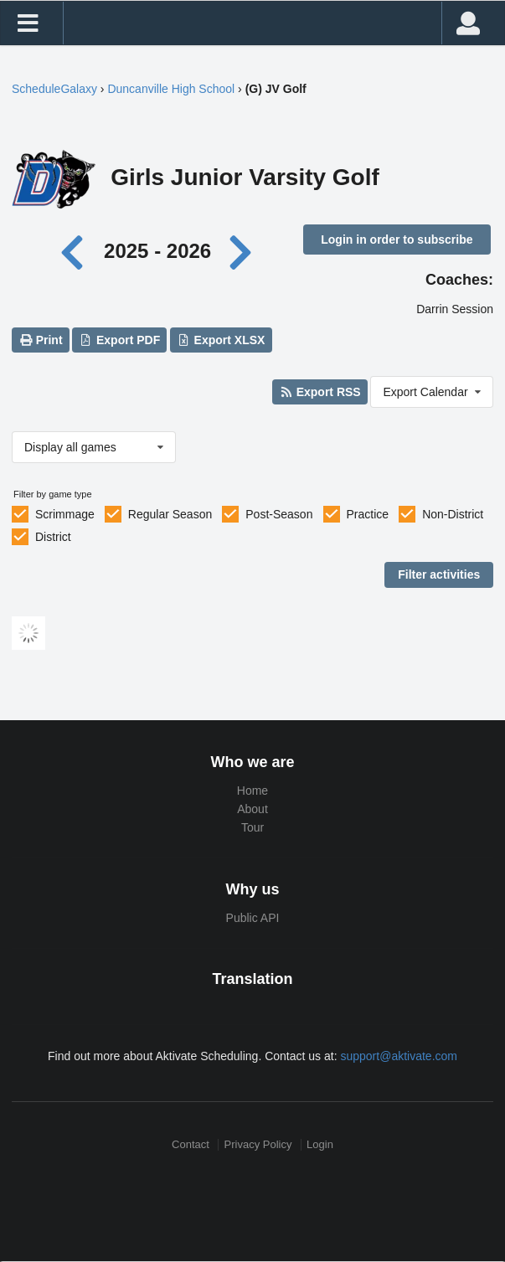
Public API (253, 918)
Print (40, 340)
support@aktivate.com (398, 1056)
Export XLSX (221, 340)
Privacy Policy (258, 1144)
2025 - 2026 (157, 251)
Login (320, 1144)
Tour (252, 827)
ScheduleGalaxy (54, 88)
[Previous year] (76, 251)
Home (252, 790)
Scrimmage (65, 514)
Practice (368, 514)
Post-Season (278, 514)
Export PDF (120, 340)
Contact (190, 1144)
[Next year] (242, 251)
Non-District (452, 514)
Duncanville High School (170, 88)
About (252, 809)
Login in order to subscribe (396, 239)
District (53, 536)
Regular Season (170, 514)
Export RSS (319, 392)
